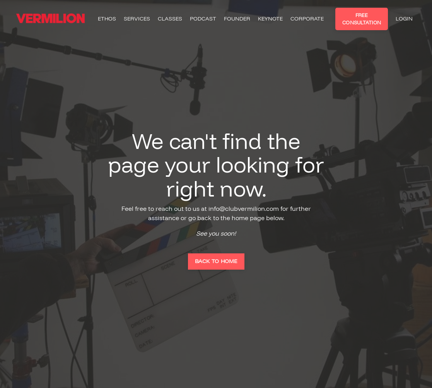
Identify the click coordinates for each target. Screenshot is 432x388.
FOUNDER (237, 18)
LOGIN (404, 18)
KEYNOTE (270, 18)
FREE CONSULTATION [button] (361, 19)
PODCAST (203, 18)
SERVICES (137, 18)
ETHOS (107, 18)
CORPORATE (307, 18)
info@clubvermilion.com (243, 208)
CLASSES (170, 18)
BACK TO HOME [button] (216, 261)
